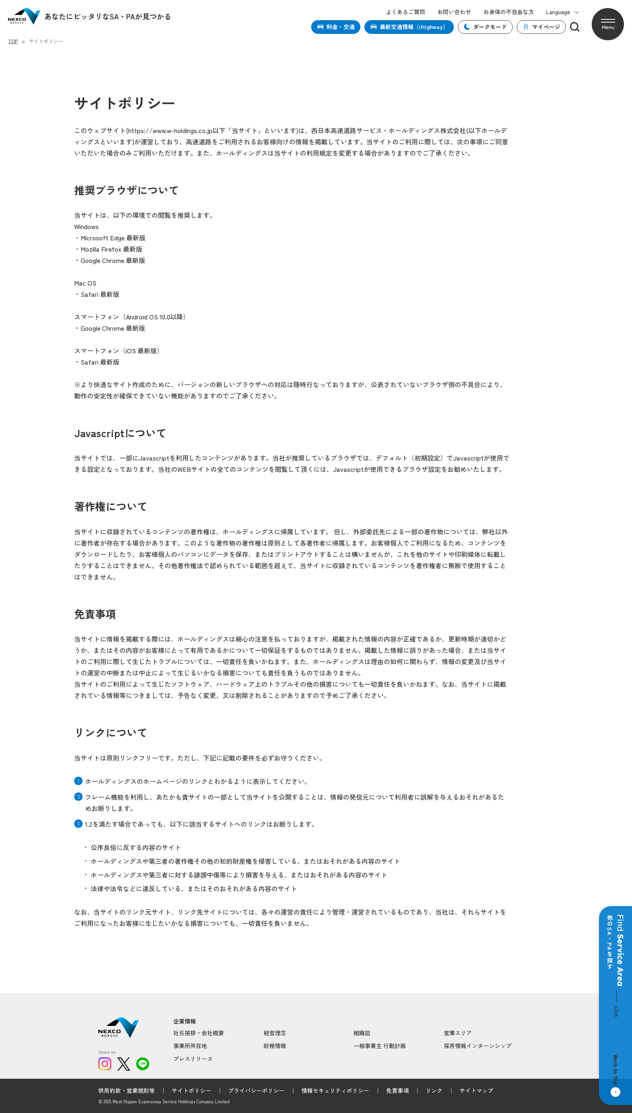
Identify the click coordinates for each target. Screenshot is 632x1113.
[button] (608, 24)
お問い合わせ (454, 12)
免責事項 (397, 1090)
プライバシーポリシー (256, 1090)
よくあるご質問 (405, 12)
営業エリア (458, 1033)
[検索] (575, 27)
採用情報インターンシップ (477, 1046)
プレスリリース (193, 1059)
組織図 (361, 1033)
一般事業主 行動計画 (379, 1046)
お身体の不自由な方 (508, 12)
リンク (434, 1090)
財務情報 (275, 1046)
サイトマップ (476, 1090)
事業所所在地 (190, 1046)
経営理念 (275, 1033)
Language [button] (563, 12)
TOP (13, 41)
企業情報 (184, 1021)
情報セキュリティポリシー (335, 1090)
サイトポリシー (191, 1090)
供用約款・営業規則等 (126, 1090)
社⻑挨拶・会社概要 (198, 1033)
